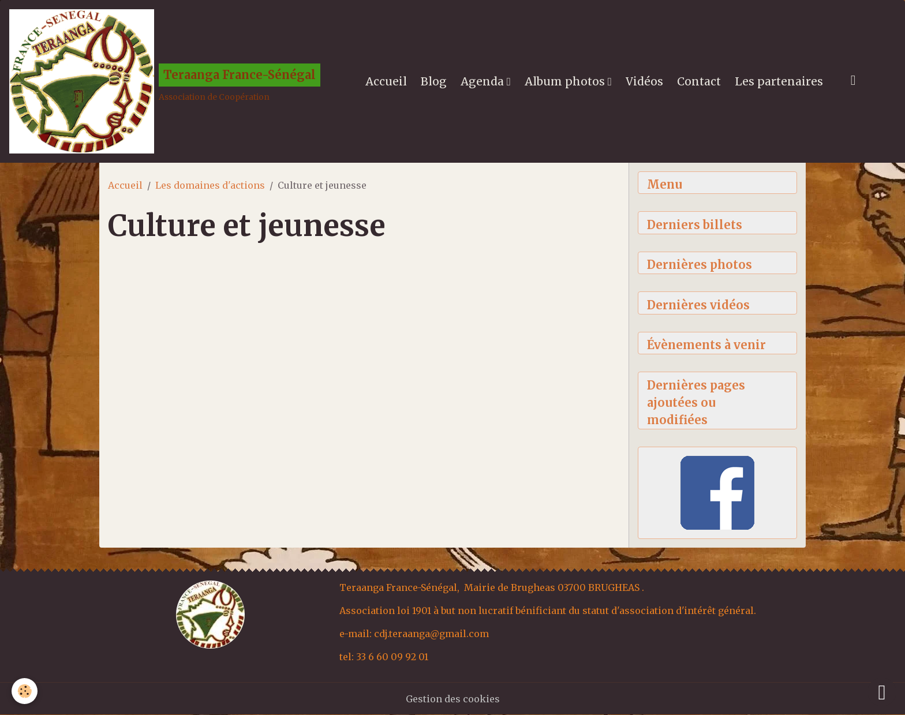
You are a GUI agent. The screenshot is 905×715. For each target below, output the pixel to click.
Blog (434, 81)
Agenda (484, 81)
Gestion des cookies (453, 699)
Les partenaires (779, 81)
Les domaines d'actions (210, 185)
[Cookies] (25, 691)
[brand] (164, 81)
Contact (699, 81)
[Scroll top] (881, 691)
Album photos (566, 81)
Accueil (386, 81)
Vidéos (644, 81)
